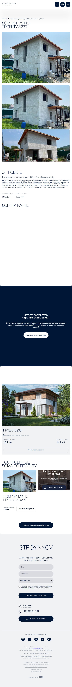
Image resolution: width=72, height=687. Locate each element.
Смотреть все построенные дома (36, 525)
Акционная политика (36, 669)
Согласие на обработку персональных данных (36, 664)
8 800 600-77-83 (31, 611)
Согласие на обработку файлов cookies (36, 667)
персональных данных (28, 587)
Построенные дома (15, 19)
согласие (42, 586)
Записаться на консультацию (36, 335)
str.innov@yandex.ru (38, 648)
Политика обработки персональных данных (36, 662)
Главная (4, 19)
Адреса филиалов (36, 671)
